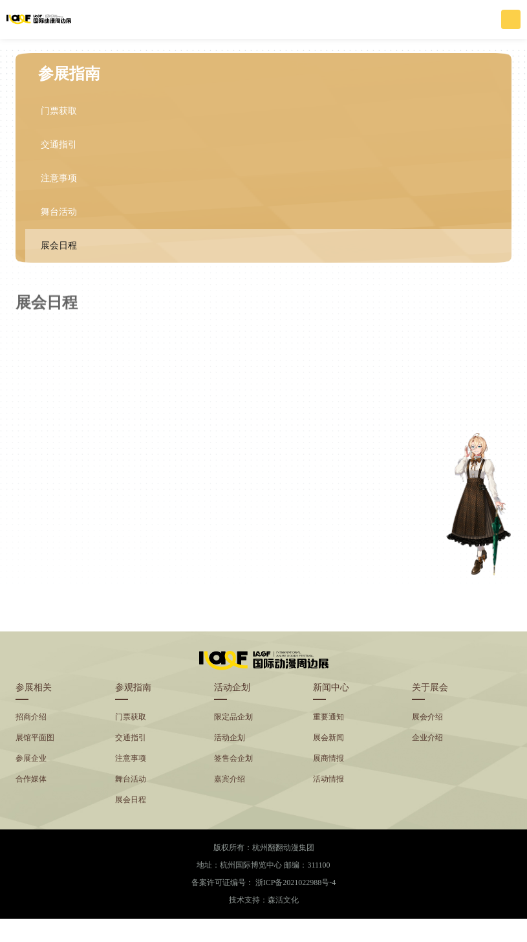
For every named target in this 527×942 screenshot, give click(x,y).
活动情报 (328, 778)
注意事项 (59, 178)
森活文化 (283, 899)
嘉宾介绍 (229, 778)
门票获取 (59, 111)
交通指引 (59, 144)
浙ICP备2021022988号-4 (295, 882)
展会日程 (59, 245)
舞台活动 (59, 212)
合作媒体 (31, 778)
